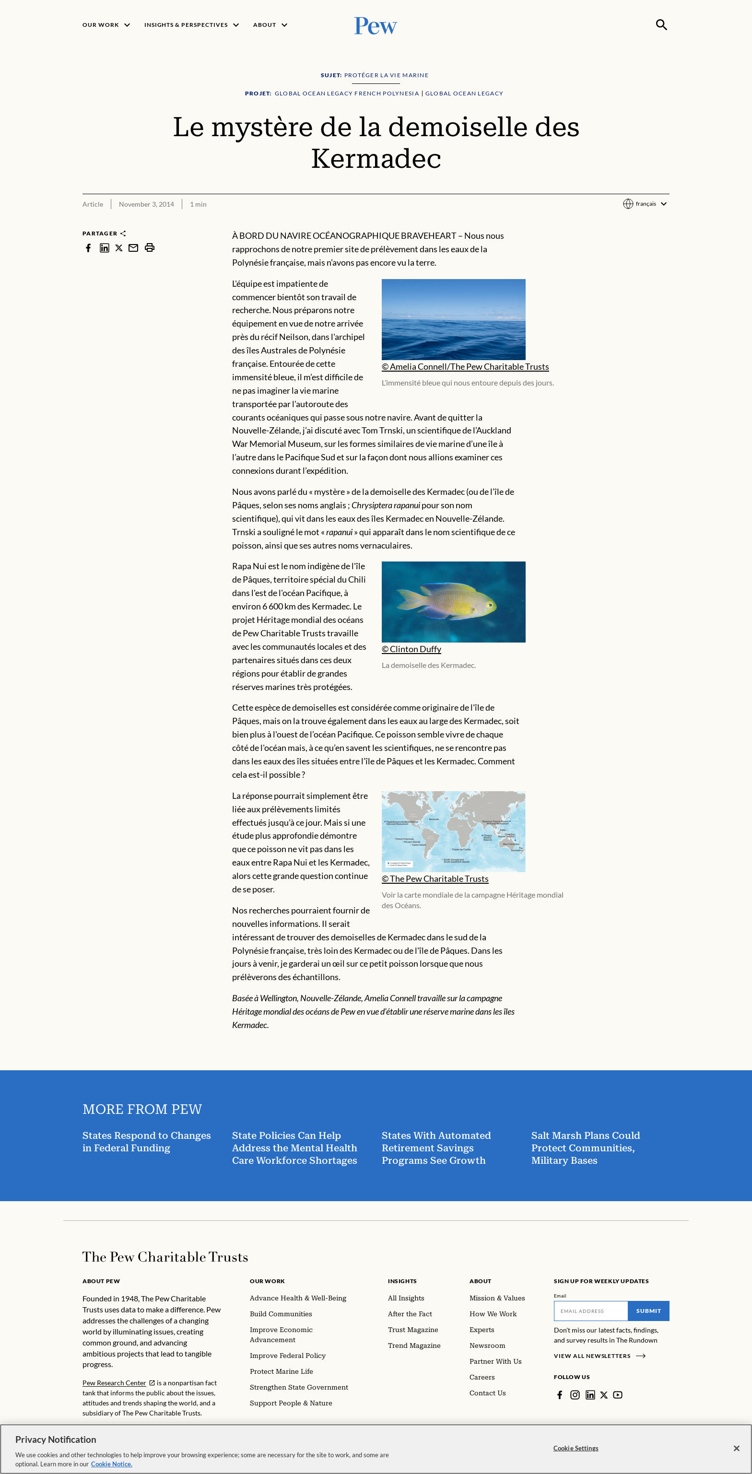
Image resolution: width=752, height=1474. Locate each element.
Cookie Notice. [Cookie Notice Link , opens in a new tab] (111, 1464)
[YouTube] (618, 1395)
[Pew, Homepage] (376, 25)
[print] (149, 248)
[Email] (591, 1311)
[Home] (165, 1257)
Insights (402, 1281)
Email (560, 1295)
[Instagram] (575, 1395)
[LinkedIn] (590, 1395)
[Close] (736, 1448)
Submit (648, 1310)
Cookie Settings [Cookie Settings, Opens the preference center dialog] (576, 1448)
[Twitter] (604, 1395)
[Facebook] (559, 1395)
